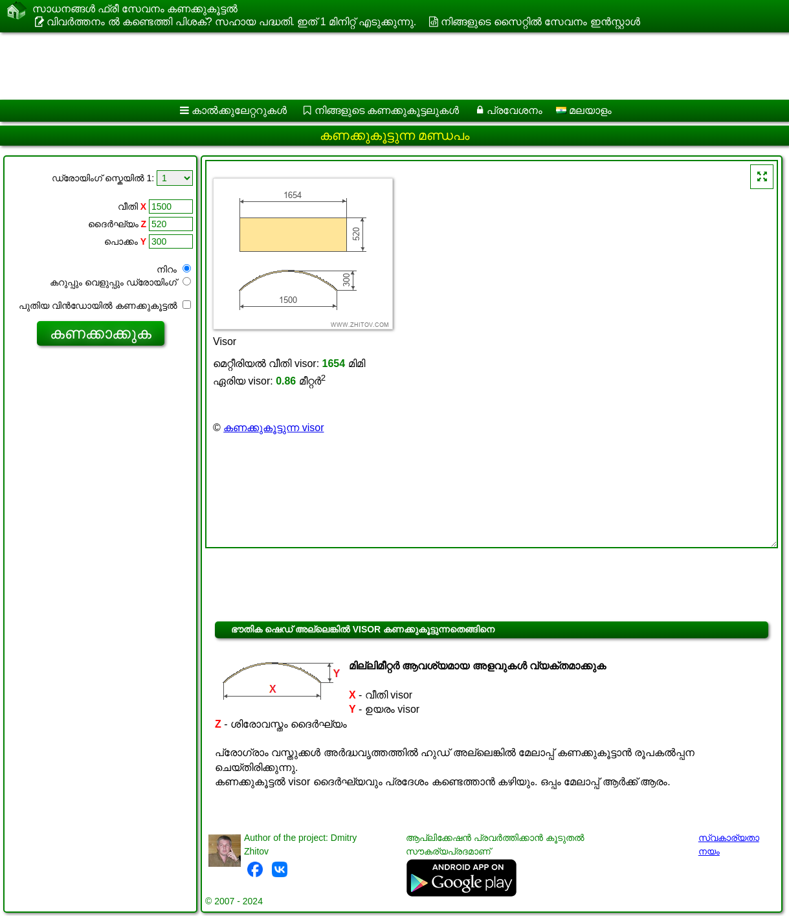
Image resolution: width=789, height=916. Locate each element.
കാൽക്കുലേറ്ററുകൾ (239, 110)
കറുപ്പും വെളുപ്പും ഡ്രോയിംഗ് (120, 282)
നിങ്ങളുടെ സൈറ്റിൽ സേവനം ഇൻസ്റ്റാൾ (540, 21)
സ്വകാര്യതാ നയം (728, 844)
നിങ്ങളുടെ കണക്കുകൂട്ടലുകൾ (387, 110)
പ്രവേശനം (514, 110)
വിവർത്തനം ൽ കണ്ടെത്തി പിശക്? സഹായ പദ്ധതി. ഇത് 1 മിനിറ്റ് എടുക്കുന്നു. (231, 21)
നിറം (174, 269)
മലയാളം (584, 110)
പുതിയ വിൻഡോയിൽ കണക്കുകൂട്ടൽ (105, 305)
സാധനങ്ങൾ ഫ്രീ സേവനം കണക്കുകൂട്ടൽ (135, 9)
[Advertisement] (379, 66)
